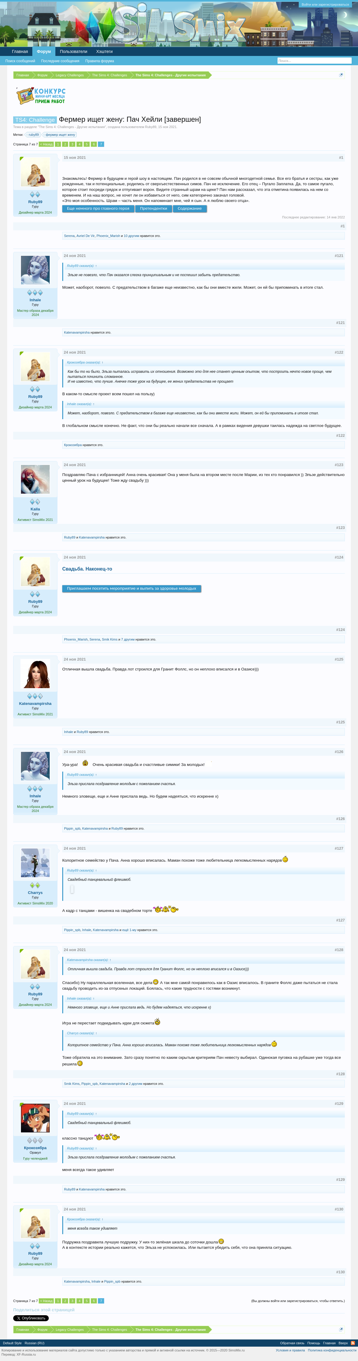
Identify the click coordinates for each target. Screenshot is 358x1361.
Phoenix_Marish (108, 236)
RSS (353, 1343)
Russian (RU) (34, 1343)
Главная (20, 51)
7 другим (128, 639)
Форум (44, 51)
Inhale (35, 300)
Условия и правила (290, 1350)
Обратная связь (292, 1343)
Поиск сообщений (20, 61)
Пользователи (73, 51)
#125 (339, 659)
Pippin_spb (72, 828)
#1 (341, 157)
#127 (339, 848)
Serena (69, 236)
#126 (339, 751)
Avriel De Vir (86, 236)
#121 (339, 255)
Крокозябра (73, 445)
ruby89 (33, 134)
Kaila (35, 509)
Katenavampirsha (77, 332)
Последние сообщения (60, 61)
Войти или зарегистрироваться (325, 4)
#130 (339, 1209)
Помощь (313, 1343)
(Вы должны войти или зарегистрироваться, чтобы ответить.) (298, 1301)
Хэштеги (104, 51)
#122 (339, 352)
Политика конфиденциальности (332, 1350)
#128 (339, 950)
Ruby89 (151, 127)
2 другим (135, 1083)
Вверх (343, 1343)
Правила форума (99, 61)
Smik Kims (110, 639)
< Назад (46, 144)
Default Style (12, 1343)
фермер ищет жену (59, 134)
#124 (339, 557)
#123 (339, 465)
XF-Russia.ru (26, 1354)
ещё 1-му (129, 930)
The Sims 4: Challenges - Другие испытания (72, 127)
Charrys (35, 892)
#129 (339, 1103)
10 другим (131, 236)
